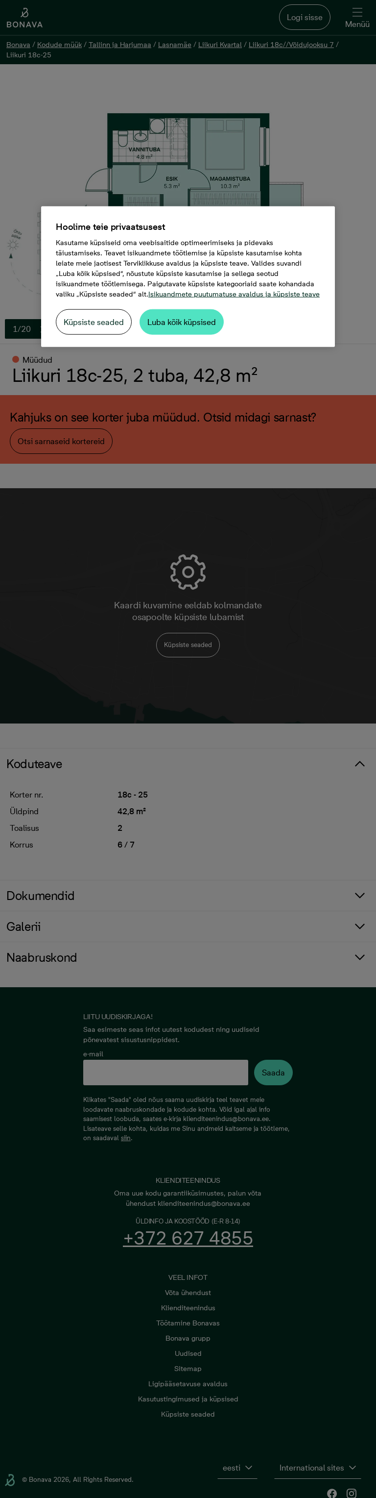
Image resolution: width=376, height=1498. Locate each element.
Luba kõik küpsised (181, 322)
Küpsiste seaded (94, 322)
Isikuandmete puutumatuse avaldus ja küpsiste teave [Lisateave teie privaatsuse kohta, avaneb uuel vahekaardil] (234, 294)
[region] (188, 276)
